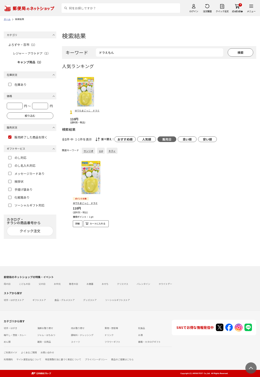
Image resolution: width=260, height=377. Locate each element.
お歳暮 (90, 283)
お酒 (140, 335)
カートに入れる (98, 223)
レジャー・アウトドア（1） (31, 53)
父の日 (42, 283)
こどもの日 (24, 283)
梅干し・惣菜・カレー (15, 335)
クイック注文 (222, 11)
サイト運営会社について (29, 359)
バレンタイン (143, 283)
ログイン (193, 11)
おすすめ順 (125, 139)
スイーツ (75, 341)
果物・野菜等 (111, 328)
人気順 (146, 139)
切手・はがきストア (14, 299)
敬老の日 (73, 283)
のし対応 (17, 157)
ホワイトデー (165, 283)
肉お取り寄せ (77, 328)
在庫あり (17, 84)
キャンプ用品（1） (30, 62)
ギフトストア (39, 299)
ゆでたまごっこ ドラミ (85, 203)
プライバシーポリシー (96, 359)
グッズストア (90, 299)
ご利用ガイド (10, 352)
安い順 (207, 139)
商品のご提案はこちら (122, 359)
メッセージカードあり (26, 173)
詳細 (77, 223)
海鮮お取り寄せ (45, 328)
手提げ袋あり (20, 189)
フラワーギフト (112, 341)
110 (101, 151)
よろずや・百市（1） (22, 44)
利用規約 (8, 359)
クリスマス (122, 283)
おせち (105, 283)
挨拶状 (15, 181)
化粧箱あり (18, 197)
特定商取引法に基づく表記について (63, 359)
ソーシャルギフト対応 (26, 205)
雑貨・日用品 (44, 341)
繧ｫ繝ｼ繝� (237, 11)
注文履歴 (207, 11)
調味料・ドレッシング (82, 335)
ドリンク (109, 335)
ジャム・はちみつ (46, 335)
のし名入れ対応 (21, 165)
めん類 (7, 341)
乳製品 (141, 328)
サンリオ (88, 151)
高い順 (187, 139)
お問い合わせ (47, 352)
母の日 (7, 283)
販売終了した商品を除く (27, 137)
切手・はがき (10, 328)
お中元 (57, 283)
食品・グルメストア (64, 299)
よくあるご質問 (29, 352)
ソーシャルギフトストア (117, 299)
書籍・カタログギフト (149, 341)
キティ (112, 151)
